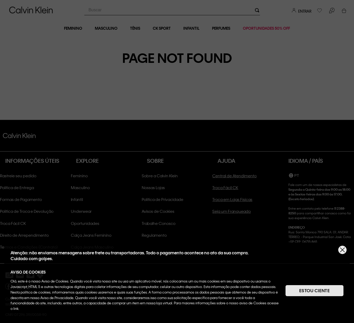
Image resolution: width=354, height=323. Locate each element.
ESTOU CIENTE (314, 290)
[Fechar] (342, 250)
